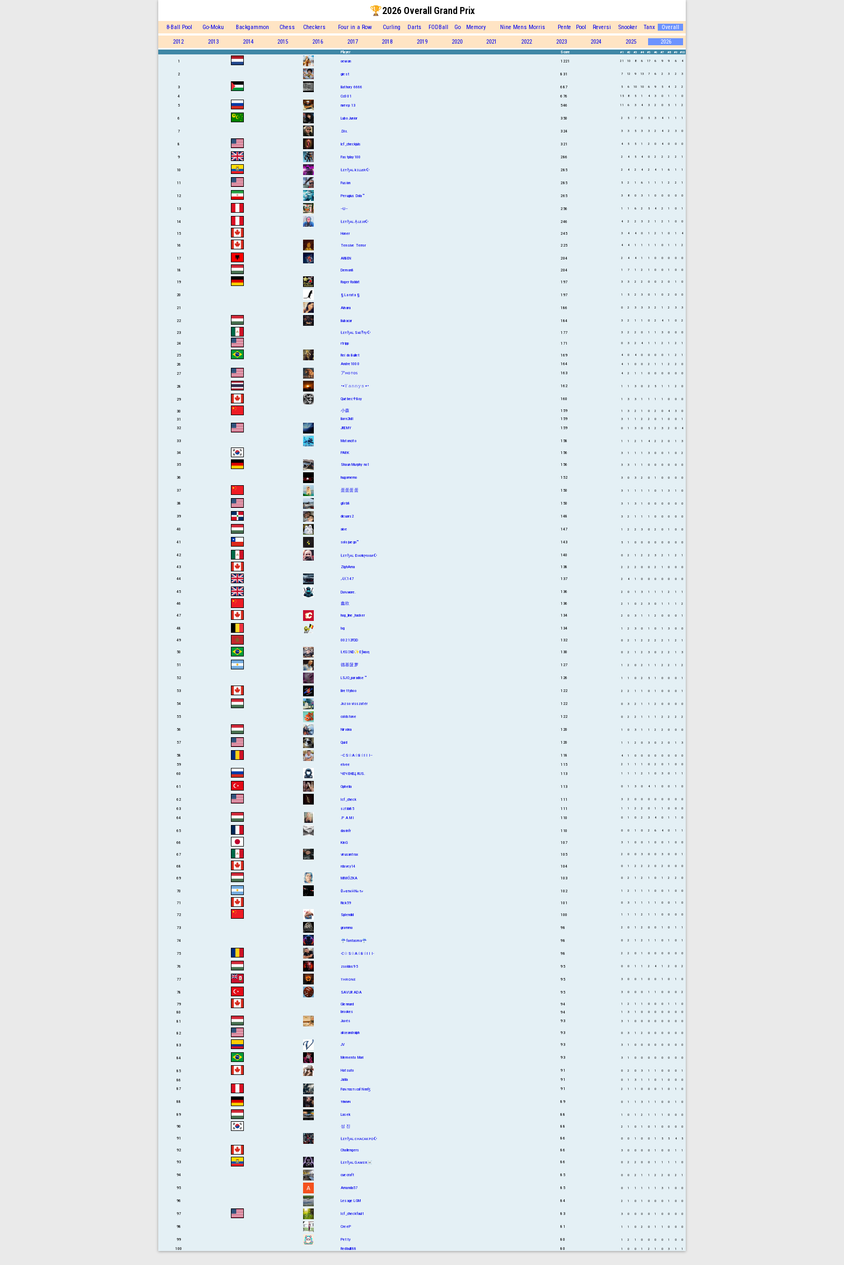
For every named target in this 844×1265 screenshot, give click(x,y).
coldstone (348, 716)
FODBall (438, 27)
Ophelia (346, 786)
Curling (391, 27)
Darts (414, 27)
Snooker (627, 27)
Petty (345, 1239)
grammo (347, 927)
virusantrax (349, 854)
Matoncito (348, 440)
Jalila (344, 1079)
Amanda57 (349, 1187)
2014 (248, 41)
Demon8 (347, 270)
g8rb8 (345, 503)
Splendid (347, 914)
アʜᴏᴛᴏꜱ (349, 373)
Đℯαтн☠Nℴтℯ (352, 891)
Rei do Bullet (350, 355)
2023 (561, 41)
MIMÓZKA (349, 878)
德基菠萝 (349, 664)
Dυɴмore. (348, 592)
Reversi (602, 27)
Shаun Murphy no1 (355, 464)
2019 (422, 41)
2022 (526, 41)
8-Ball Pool (179, 27)
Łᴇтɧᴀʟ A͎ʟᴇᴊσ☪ (355, 221)
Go (457, 27)
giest (345, 74)
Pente (564, 27)
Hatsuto (347, 1070)
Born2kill (347, 418)
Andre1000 (350, 363)
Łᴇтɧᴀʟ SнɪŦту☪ (356, 332)
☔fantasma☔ (354, 940)
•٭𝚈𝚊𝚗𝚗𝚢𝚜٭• (355, 385)
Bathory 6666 (351, 87)
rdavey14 (348, 866)
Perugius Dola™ (352, 195)
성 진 (346, 1126)
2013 (213, 41)
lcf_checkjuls (351, 144)
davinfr (346, 830)
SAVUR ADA (351, 992)
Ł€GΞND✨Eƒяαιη (355, 651)
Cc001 (346, 96)
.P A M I (348, 817)
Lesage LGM (351, 1200)
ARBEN (346, 258)
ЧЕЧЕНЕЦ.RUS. (353, 773)
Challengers (350, 1150)
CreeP (346, 1226)
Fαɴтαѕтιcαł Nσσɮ (355, 1089)
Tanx (649, 27)
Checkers (314, 27)
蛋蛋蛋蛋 (349, 490)
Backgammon (252, 27)
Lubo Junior (349, 118)
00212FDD (349, 640)
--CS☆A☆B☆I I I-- (356, 755)
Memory (476, 27)
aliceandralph (350, 1032)
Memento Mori (352, 1057)
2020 (457, 41)
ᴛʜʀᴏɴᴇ (348, 979)
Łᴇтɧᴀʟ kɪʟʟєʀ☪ (355, 169)
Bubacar (346, 320)
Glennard (347, 1004)
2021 (491, 41)
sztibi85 (348, 808)
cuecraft (348, 1174)
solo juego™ (349, 542)
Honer (345, 233)
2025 (630, 41)
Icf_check (348, 799)
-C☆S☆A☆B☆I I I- (357, 953)
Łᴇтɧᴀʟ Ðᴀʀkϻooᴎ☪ (359, 555)
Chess (287, 27)
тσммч (345, 1101)
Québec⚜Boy (351, 398)
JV (342, 1044)
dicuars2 (347, 516)
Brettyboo (348, 690)
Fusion (345, 182)
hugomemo (349, 477)
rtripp (345, 343)
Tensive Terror (353, 245)
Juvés (345, 1020)
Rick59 (346, 902)
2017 (352, 41)
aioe (344, 529)
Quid (344, 742)
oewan (346, 61)
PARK (345, 452)
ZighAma (348, 566)
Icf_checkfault (352, 1213)
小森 (345, 410)
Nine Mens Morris (522, 27)
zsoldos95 (349, 966)
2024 (595, 41)
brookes (347, 1011)
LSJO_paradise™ (354, 677)
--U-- (344, 208)
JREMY (346, 427)
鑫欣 (345, 603)
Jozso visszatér (354, 703)
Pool (581, 27)
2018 (387, 41)
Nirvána (346, 729)
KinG (344, 842)
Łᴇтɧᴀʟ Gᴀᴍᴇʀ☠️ (357, 1162)
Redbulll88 (348, 1248)
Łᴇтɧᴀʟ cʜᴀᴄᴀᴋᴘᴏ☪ (359, 1138)
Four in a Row (355, 27)
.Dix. (344, 131)
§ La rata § (350, 294)
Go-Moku (213, 27)
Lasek (345, 1114)
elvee (345, 764)
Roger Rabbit (350, 281)
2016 (317, 41)
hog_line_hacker (353, 615)
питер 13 (348, 105)
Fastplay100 (351, 157)
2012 (178, 41)
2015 (282, 41)
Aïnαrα (345, 307)
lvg (343, 628)
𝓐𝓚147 (347, 578)
